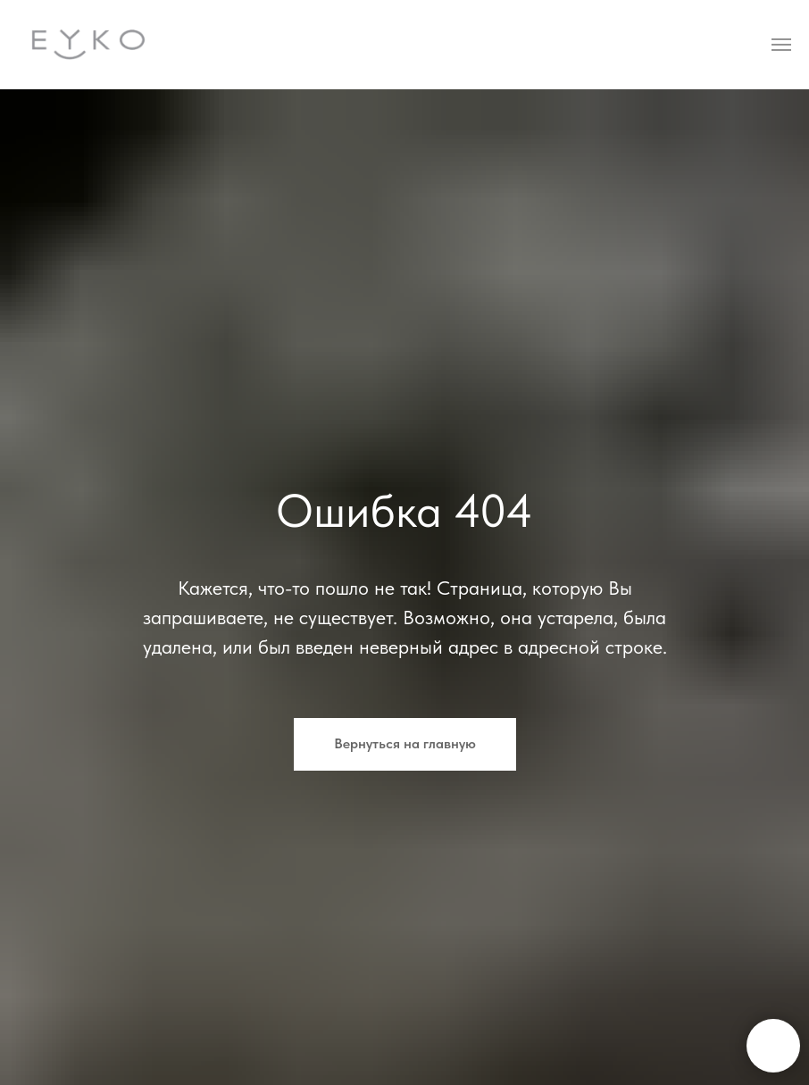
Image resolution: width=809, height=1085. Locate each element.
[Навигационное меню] (781, 44)
